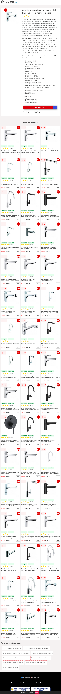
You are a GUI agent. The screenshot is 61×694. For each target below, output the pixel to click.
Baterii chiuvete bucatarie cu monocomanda (16, 653)
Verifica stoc (46, 107)
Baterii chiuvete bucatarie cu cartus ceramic (16, 658)
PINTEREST (35, 678)
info (18, 155)
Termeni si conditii (16, 683)
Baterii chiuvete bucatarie (10, 667)
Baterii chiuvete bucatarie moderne (42, 653)
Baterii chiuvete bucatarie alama (40, 658)
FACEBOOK (25, 678)
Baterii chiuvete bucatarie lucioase (36, 663)
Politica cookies (44, 683)
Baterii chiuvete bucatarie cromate (13, 663)
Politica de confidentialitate (31, 683)
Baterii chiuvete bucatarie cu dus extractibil (36, 648)
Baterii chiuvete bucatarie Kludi (12, 648)
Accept (37, 692)
